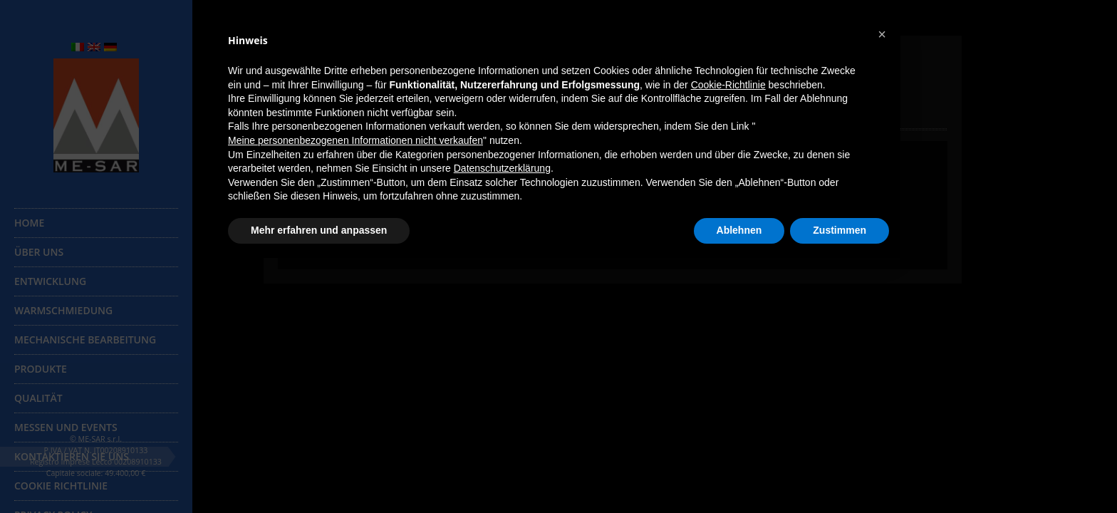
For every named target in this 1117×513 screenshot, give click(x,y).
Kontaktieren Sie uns (71, 456)
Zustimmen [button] (839, 230)
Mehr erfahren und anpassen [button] (319, 230)
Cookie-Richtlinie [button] (728, 84)
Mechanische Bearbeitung (85, 339)
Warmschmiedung (63, 310)
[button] (882, 34)
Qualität (38, 398)
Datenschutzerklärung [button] (502, 168)
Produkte (40, 368)
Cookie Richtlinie (61, 485)
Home (29, 222)
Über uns (38, 252)
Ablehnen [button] (739, 230)
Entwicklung (50, 281)
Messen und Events (66, 427)
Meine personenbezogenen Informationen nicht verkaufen (355, 140)
